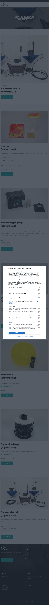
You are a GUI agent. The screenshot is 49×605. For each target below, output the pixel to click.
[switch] (38, 290)
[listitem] (24, 287)
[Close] (44, 268)
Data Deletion (18, 336)
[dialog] (24, 302)
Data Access (24, 336)
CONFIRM (16, 332)
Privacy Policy (30, 336)
